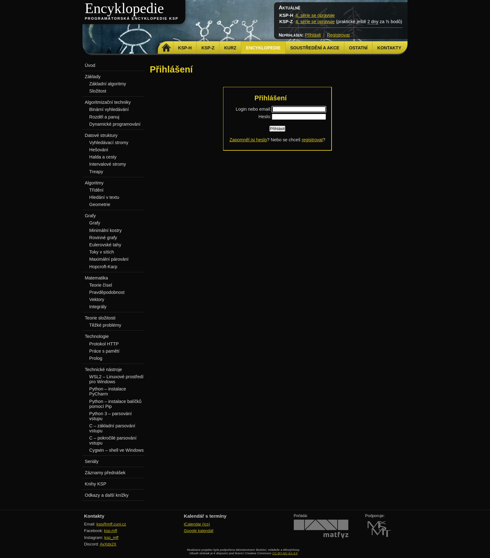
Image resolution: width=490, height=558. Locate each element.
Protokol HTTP (104, 343)
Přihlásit (313, 35)
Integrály (98, 306)
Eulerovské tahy (105, 244)
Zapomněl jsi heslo (248, 139)
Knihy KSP (95, 483)
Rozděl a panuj (104, 116)
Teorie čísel (100, 285)
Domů (166, 47)
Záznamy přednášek (105, 472)
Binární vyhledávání (109, 109)
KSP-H (185, 47)
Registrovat (338, 35)
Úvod (90, 65)
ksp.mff (110, 530)
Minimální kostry (105, 230)
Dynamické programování (115, 124)
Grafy (94, 222)
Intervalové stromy (107, 164)
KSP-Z (207, 47)
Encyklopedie (124, 8)
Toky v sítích (101, 251)
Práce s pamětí (104, 351)
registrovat (312, 139)
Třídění (96, 190)
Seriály (91, 461)
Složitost (97, 90)
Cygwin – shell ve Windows (116, 450)
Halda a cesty (103, 156)
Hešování (98, 149)
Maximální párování (109, 259)
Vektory (96, 299)
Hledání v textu (104, 197)
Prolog (95, 358)
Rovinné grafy (103, 237)
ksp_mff (111, 537)
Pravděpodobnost (107, 292)
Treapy (96, 171)
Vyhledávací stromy (108, 142)
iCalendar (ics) (197, 524)
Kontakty (389, 47)
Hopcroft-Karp (103, 266)
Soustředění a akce (314, 47)
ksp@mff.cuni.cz (111, 524)
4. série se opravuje (315, 15)
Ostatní (358, 47)
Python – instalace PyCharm (107, 391)
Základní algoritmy (107, 83)
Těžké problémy (105, 325)
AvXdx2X (108, 544)
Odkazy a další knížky (106, 495)
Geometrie (99, 204)
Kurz (230, 47)
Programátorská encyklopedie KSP (131, 18)
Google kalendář (198, 530)
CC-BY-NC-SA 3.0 (285, 553)
